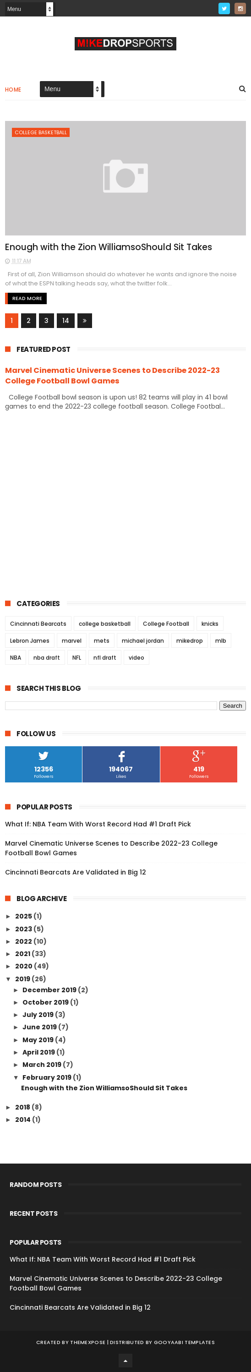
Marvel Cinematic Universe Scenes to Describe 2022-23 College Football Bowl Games (112, 375)
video (136, 657)
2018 (23, 1107)
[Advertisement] (125, 504)
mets (101, 641)
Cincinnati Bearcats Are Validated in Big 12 (75, 872)
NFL (76, 657)
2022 (24, 941)
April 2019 (39, 1052)
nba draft (46, 657)
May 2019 (38, 1039)
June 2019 (40, 1027)
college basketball (41, 132)
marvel (72, 641)
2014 (23, 1119)
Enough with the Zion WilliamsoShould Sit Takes (108, 247)
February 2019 (47, 1077)
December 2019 (50, 990)
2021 (23, 953)
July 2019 (38, 1014)
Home (13, 89)
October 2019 (46, 1002)
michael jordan (143, 641)
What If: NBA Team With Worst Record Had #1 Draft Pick (98, 824)
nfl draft (104, 657)
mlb (220, 641)
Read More (27, 298)
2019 (23, 979)
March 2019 (42, 1064)
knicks (210, 624)
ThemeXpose (87, 1342)
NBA (15, 657)
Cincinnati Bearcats (38, 624)
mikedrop (189, 641)
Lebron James (29, 641)
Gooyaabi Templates (184, 1342)
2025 (24, 916)
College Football (166, 624)
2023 (24, 929)
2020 (24, 966)
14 (65, 320)
